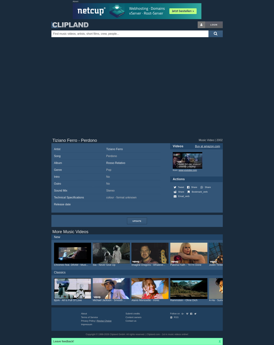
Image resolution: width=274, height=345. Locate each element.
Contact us (131, 321)
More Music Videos (70, 231)
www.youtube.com (188, 170)
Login (213, 25)
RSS (174, 317)
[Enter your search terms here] (130, 33)
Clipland (70, 24)
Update (136, 221)
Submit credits (133, 313)
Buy (207, 146)
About (84, 313)
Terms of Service (89, 317)
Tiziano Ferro (114, 149)
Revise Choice (104, 321)
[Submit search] (215, 33)
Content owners (134, 317)
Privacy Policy (88, 321)
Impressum (86, 324)
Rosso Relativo (115, 162)
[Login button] (201, 24)
